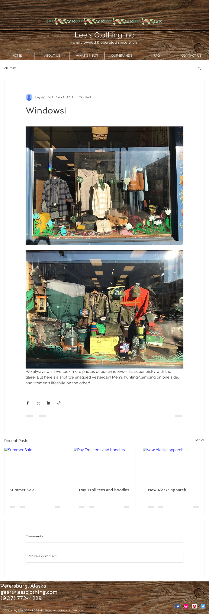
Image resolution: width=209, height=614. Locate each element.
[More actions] (180, 97)
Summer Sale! (23, 490)
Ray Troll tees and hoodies (104, 490)
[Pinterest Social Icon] (194, 606)
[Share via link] (59, 403)
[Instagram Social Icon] (186, 606)
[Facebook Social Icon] (177, 606)
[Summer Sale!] (35, 465)
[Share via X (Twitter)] (38, 403)
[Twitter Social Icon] (203, 606)
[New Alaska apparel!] (174, 465)
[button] (199, 68)
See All (200, 440)
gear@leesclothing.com (28, 592)
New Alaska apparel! (167, 490)
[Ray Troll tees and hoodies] (104, 465)
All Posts (10, 68)
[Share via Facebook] (28, 403)
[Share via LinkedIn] (48, 403)
